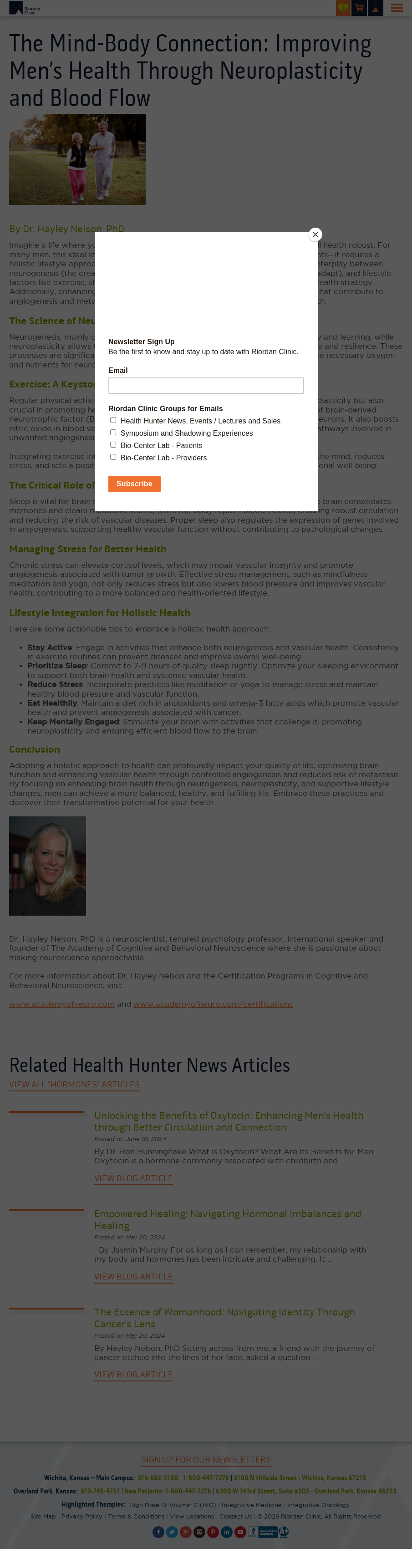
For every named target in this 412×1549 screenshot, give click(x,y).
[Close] (315, 234)
